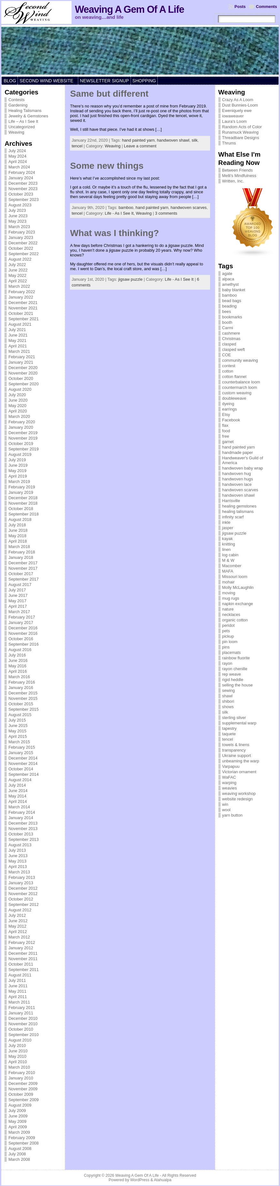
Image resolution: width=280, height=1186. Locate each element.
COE (226, 354)
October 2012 (20, 899)
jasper (227, 527)
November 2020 (22, 373)
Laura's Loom (234, 121)
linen (226, 549)
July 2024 (17, 150)
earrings (229, 409)
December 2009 (22, 1083)
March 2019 (19, 481)
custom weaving (237, 392)
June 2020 (17, 400)
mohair (228, 582)
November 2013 (22, 828)
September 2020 (23, 384)
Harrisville (231, 500)
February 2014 (21, 812)
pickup (228, 636)
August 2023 (19, 205)
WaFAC (229, 777)
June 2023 (17, 215)
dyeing (228, 403)
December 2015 (22, 693)
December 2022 (22, 243)
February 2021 (21, 356)
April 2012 (17, 931)
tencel (77, 146)
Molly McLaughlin (238, 587)
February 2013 (21, 877)
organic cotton (235, 620)
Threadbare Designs (240, 137)
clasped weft (233, 349)
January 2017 (20, 622)
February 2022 (21, 291)
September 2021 (23, 318)
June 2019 (17, 465)
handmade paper (237, 452)
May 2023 (17, 221)
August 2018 (19, 519)
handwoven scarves (188, 207)
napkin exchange (237, 603)
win (225, 804)
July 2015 (17, 720)
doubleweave (234, 398)
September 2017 (23, 579)
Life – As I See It (23, 121)
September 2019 (23, 449)
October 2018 (20, 508)
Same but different (109, 94)
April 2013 (17, 866)
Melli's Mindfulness (239, 175)
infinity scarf (233, 517)
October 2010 (20, 1029)
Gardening (17, 105)
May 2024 (17, 156)
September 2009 (23, 1099)
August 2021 (19, 324)
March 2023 (19, 226)
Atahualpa (162, 1180)
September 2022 (23, 253)
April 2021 (17, 346)
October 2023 (20, 194)
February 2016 (21, 682)
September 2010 (23, 1034)
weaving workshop (239, 793)
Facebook (231, 420)
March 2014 (19, 806)
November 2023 (22, 188)
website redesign (237, 799)
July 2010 (17, 1045)
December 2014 (22, 758)
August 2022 (19, 259)
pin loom (230, 641)
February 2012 (21, 942)
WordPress (139, 1180)
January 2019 (20, 492)
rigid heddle (232, 679)
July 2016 (17, 655)
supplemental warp (239, 723)
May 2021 (17, 340)
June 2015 (17, 725)
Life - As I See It (179, 279)
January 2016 (20, 687)
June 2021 (17, 335)
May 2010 (17, 1056)
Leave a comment (140, 146)
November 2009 (22, 1088)
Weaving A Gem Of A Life (129, 9)
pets (226, 630)
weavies (229, 788)
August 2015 (19, 714)
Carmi (227, 327)
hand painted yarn (138, 140)
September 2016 (23, 644)
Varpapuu (231, 766)
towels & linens (235, 744)
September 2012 (23, 904)
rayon (227, 663)
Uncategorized (21, 126)
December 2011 (22, 953)
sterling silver (234, 717)
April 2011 (17, 996)
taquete (229, 733)
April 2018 (17, 541)
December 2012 (22, 888)
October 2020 (20, 378)
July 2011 (17, 980)
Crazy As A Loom (237, 99)
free (225, 436)
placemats (231, 652)
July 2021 (17, 329)
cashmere (231, 333)
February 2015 (21, 747)
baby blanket (234, 289)
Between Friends (237, 170)
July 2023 (17, 210)
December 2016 (22, 628)
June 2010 (17, 1051)
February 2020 (21, 421)
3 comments (166, 213)
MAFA (227, 571)
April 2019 (17, 476)
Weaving (16, 132)
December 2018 (22, 497)
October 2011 (20, 964)
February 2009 (21, 1137)
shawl (227, 695)
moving (228, 592)
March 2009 (19, 1132)
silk (194, 140)
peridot (228, 625)
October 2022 (20, 248)
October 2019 (20, 443)
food (226, 430)
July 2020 (17, 394)
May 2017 (17, 600)
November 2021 (22, 308)
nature (228, 609)
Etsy (226, 414)
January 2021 (20, 362)
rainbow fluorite (236, 658)
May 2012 (17, 926)
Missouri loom (234, 576)
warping (229, 782)
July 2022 (17, 264)
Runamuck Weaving (240, 132)
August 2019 (19, 454)
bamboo (125, 207)
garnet (228, 441)
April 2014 (17, 801)
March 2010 (19, 1067)
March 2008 (19, 1159)
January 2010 (20, 1078)
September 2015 (23, 709)
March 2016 (19, 676)
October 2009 (20, 1094)
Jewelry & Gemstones (28, 116)
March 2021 (19, 351)
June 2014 (17, 790)
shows (228, 706)
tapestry (229, 728)
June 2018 (17, 530)
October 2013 (20, 834)
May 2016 (17, 665)
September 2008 (23, 1143)
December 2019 (22, 432)
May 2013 (17, 861)
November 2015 (22, 698)
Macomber (231, 565)
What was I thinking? (114, 233)
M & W (228, 560)
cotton (227, 371)
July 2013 (17, 850)
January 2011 (20, 1013)
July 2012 (17, 915)
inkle (226, 522)
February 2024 (21, 172)
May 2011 (17, 991)
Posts (240, 6)
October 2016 (20, 638)
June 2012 (17, 920)
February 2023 (21, 232)
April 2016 (17, 671)
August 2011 (19, 975)
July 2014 (17, 785)
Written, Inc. (233, 181)
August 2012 (19, 910)
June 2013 (17, 855)
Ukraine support (236, 755)
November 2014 (22, 763)
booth (227, 322)
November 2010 (22, 1023)
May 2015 (17, 731)
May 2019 (17, 470)
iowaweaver (233, 116)
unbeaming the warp (240, 761)
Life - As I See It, (120, 213)
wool (226, 809)
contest (228, 365)
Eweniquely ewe (237, 110)
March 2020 (19, 416)
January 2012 (20, 947)
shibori (228, 701)
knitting (228, 544)
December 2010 (22, 1018)
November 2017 (22, 568)
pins (226, 647)
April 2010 (17, 1061)
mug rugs (230, 598)
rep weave (231, 674)
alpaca (228, 279)
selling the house (237, 685)
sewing (228, 690)
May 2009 (17, 1121)
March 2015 (19, 741)
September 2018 (23, 514)
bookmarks (232, 317)
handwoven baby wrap (242, 468)
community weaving (240, 360)
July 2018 (17, 525)
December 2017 (22, 562)
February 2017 (21, 617)
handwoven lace (237, 484)
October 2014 (20, 769)
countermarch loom (239, 387)
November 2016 (22, 633)
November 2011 (22, 958)
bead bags (231, 300)
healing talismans (238, 511)
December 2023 (22, 183)
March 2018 (19, 546)
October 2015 (20, 703)
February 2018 (21, 552)
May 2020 (17, 405)
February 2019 (21, 487)
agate (227, 273)
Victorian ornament (239, 771)
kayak (227, 538)
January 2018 (20, 557)
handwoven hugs (237, 479)
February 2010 (21, 1072)
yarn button (232, 815)
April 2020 (17, 411)
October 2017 (20, 573)
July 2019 (17, 459)
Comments (266, 6)
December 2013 (22, 823)
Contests (16, 99)
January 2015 (20, 752)
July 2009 (17, 1110)
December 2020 (22, 367)
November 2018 (22, 503)
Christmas (231, 338)
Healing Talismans (25, 110)
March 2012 (19, 937)
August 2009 (19, 1105)
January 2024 (20, 177)
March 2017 (19, 611)
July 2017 (17, 590)
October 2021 (20, 313)
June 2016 (17, 660)
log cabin (230, 554)
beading (229, 306)
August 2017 (19, 584)
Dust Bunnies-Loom (240, 105)
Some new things (106, 166)
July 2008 (17, 1154)
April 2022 (17, 280)
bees (226, 311)
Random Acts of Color (242, 126)
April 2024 (17, 161)
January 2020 (20, 427)
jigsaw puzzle (130, 279)
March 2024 (19, 167)
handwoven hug (236, 473)
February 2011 (21, 1007)
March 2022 (19, 286)
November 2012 (22, 893)
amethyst (230, 284)
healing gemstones (239, 506)
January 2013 (20, 882)
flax (225, 425)
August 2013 (19, 844)
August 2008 (19, 1148)
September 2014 (23, 774)
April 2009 (17, 1126)
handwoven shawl (173, 140)
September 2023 (23, 199)
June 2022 (17, 270)
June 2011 (17, 985)
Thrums (229, 143)
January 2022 (20, 297)
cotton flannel (234, 376)
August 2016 (19, 649)
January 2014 (20, 817)
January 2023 (20, 237)
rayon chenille (234, 668)
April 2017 (17, 606)
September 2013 (23, 839)
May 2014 (17, 796)
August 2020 (19, 389)
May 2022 (17, 275)
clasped (229, 344)
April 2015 (17, 736)
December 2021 (22, 302)
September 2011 (23, 969)
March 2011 (19, 1002)
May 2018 (17, 535)
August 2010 (19, 1040)
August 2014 (19, 779)
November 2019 (22, 438)
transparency (234, 750)
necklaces (231, 614)
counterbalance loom (241, 382)
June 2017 (17, 595)
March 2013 (19, 872)
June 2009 (17, 1116)
